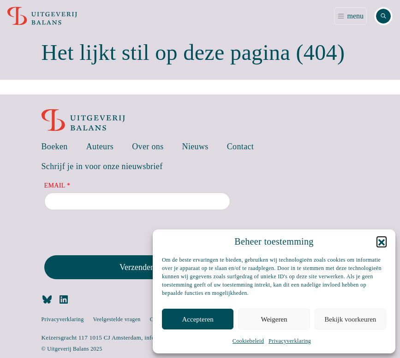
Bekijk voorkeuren (350, 319)
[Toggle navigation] (350, 16)
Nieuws (195, 146)
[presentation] (114, 234)
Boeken (55, 146)
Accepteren (198, 319)
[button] (381, 241)
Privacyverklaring (290, 341)
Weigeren (274, 319)
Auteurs (100, 146)
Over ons (147, 146)
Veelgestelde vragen (117, 319)
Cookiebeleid (248, 341)
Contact (240, 146)
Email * (57, 185)
